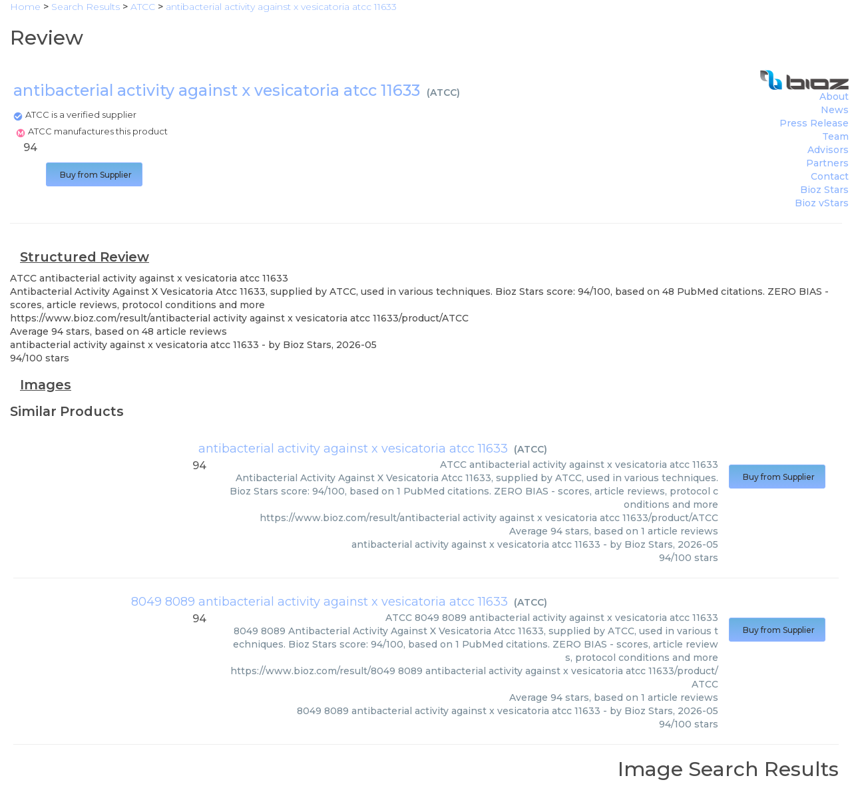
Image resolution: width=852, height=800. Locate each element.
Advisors (828, 150)
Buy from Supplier (94, 175)
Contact (830, 176)
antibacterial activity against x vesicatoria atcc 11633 (353, 448)
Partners (827, 163)
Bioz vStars (822, 203)
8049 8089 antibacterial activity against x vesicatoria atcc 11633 (319, 601)
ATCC (443, 93)
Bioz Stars (824, 190)
